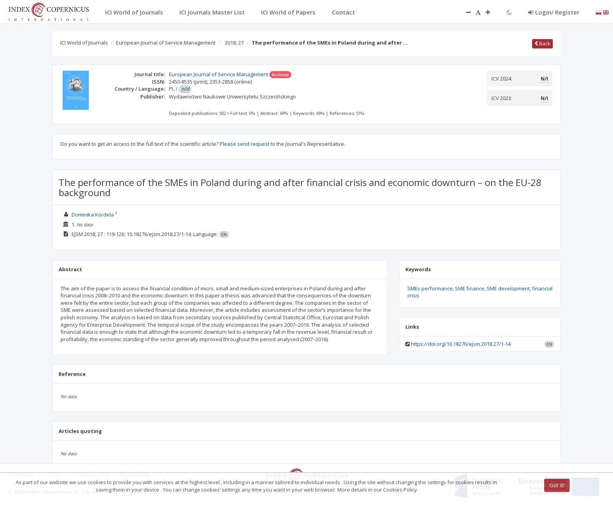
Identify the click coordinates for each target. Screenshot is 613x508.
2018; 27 (234, 42)
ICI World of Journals (84, 42)
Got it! (557, 485)
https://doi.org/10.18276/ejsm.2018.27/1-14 (461, 343)
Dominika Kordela (93, 214)
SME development (508, 288)
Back (542, 43)
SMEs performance (430, 288)
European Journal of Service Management (165, 42)
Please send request (244, 143)
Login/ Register (553, 12)
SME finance (469, 288)
